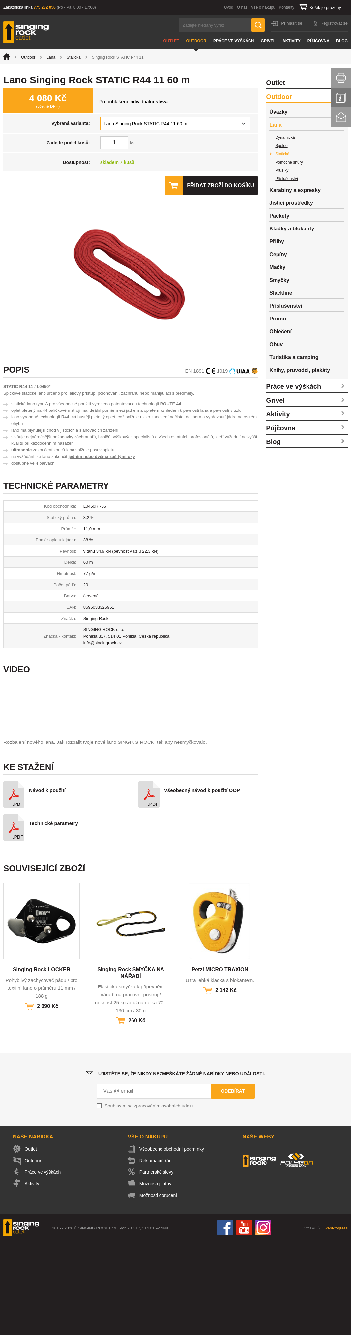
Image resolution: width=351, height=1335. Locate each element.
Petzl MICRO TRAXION (219, 1063)
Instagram (263, 1321)
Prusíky (281, 170)
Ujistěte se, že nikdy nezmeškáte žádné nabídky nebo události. (181, 1167)
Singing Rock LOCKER (41, 1063)
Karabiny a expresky (295, 190)
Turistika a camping (293, 357)
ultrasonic (21, 449)
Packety (279, 216)
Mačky (277, 267)
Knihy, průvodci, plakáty (299, 370)
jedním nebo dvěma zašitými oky (101, 456)
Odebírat (233, 1185)
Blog (342, 41)
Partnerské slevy (157, 1266)
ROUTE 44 (170, 403)
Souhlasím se (149, 1199)
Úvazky (278, 112)
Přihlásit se (291, 23)
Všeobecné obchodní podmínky (172, 1243)
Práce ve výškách (233, 41)
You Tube (244, 1321)
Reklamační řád (156, 1254)
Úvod (228, 7)
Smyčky (279, 280)
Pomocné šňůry (289, 162)
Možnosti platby (156, 1277)
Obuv (276, 344)
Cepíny (278, 254)
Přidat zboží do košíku (220, 185)
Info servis (341, 97)
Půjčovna (318, 41)
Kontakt (341, 117)
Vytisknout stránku (341, 78)
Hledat (258, 25)
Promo (277, 318)
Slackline (280, 293)
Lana (50, 57)
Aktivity (291, 41)
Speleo (281, 145)
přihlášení (117, 101)
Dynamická (285, 137)
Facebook (225, 1321)
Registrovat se (334, 23)
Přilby (276, 241)
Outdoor (196, 41)
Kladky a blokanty (291, 228)
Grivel (268, 41)
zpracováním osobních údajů (163, 1199)
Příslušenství (286, 178)
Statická (74, 57)
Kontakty (286, 7)
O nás (242, 7)
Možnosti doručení (159, 1289)
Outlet (171, 41)
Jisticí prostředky (291, 203)
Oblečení (280, 331)
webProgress (336, 1322)
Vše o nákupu (263, 7)
